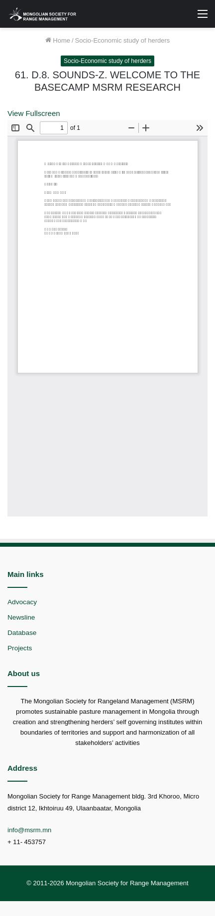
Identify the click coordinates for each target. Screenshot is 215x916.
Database (21, 632)
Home (57, 40)
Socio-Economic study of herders (122, 40)
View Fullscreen (33, 113)
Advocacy (22, 602)
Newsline (21, 617)
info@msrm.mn (29, 830)
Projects (19, 648)
